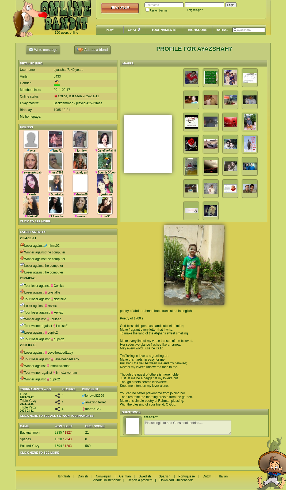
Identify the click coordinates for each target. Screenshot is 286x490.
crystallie (52, 292)
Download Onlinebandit (176, 480)
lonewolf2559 (93, 396)
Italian (223, 476)
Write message (43, 49)
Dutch (207, 476)
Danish (83, 476)
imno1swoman (58, 366)
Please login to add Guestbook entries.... (187, 427)
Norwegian (103, 476)
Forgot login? (195, 10)
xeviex (50, 306)
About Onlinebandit (107, 480)
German (125, 476)
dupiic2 (51, 332)
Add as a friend (92, 50)
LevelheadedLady (58, 352)
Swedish (145, 476)
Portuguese (186, 476)
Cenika (57, 286)
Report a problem (140, 480)
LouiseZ (54, 319)
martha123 (91, 409)
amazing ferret (94, 402)
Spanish (164, 476)
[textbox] (248, 30)
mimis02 (52, 246)
